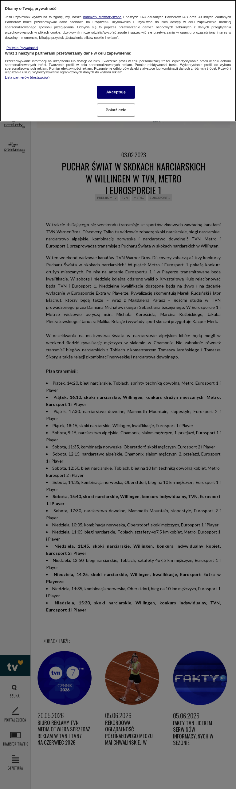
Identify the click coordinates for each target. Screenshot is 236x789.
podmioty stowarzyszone (102, 17)
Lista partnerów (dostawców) (27, 77)
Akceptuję (116, 92)
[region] (118, 60)
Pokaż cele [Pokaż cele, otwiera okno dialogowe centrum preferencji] (116, 110)
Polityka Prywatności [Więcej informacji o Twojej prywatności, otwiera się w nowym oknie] (22, 48)
